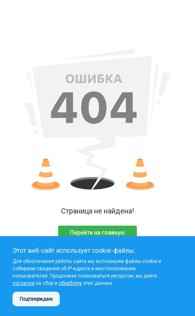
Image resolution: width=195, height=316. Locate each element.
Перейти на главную (97, 232)
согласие (23, 283)
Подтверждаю (36, 299)
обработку (70, 283)
